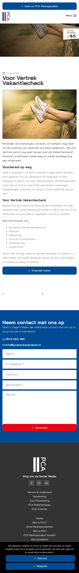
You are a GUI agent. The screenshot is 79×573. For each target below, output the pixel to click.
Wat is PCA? (39, 522)
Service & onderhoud (40, 492)
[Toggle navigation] (75, 15)
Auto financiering (40, 500)
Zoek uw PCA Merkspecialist (41, 6)
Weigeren (42, 566)
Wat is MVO (39, 530)
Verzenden (41, 427)
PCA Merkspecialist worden (39, 535)
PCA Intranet (39, 509)
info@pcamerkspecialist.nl (21, 344)
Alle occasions (39, 539)
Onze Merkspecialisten (39, 526)
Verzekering (39, 496)
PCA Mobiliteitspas (39, 504)
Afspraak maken (41, 270)
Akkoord (42, 558)
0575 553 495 (13, 339)
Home (39, 518)
